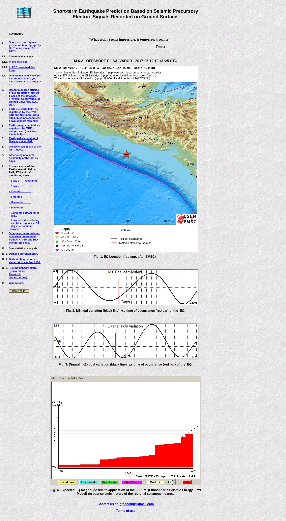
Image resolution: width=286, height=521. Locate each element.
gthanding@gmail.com (137, 504)
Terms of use (125, 510)
